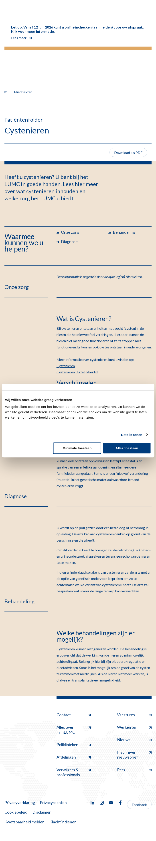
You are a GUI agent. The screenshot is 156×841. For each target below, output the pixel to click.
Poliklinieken (74, 744)
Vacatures (134, 714)
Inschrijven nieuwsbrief (134, 754)
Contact (74, 714)
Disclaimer (41, 812)
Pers (134, 769)
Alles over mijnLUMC (74, 730)
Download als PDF (128, 152)
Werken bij (134, 727)
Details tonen (131, 435)
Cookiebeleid (15, 812)
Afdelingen (74, 757)
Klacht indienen (63, 821)
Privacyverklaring (19, 802)
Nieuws (134, 739)
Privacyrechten (53, 802)
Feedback (139, 804)
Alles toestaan (126, 448)
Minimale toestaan (77, 448)
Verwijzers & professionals (74, 772)
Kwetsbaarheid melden (24, 821)
